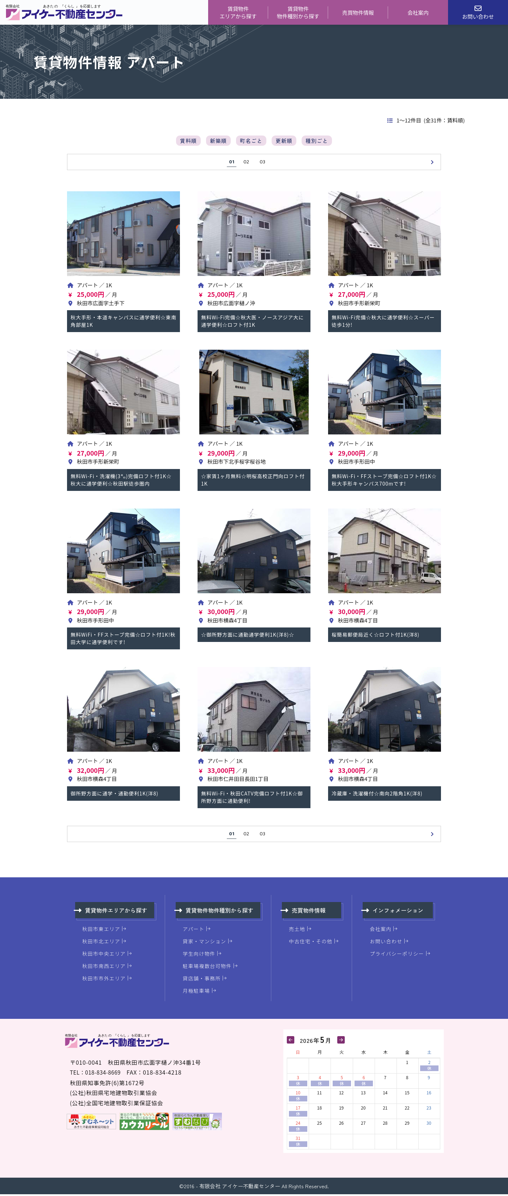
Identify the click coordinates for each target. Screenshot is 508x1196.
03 (262, 164)
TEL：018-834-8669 (97, 1074)
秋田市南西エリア (104, 967)
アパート (193, 930)
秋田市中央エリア (104, 955)
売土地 (297, 930)
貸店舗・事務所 (202, 980)
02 (246, 164)
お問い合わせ (386, 942)
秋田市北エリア (101, 942)
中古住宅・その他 (310, 942)
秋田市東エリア (101, 930)
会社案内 (418, 12)
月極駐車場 (196, 992)
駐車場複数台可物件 (207, 967)
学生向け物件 (199, 955)
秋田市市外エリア (104, 980)
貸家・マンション (204, 942)
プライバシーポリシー (397, 955)
